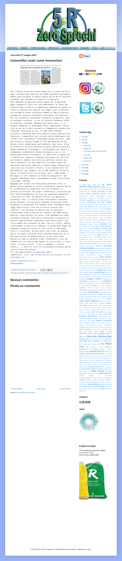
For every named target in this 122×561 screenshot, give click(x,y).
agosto (86, 145)
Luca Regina (108, 294)
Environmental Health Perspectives (99, 255)
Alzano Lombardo (92, 193)
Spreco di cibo (107, 364)
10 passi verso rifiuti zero (89, 185)
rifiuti (102, 344)
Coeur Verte (82, 228)
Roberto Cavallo (84, 351)
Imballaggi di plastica (93, 279)
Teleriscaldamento (105, 373)
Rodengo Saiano (85, 354)
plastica (89, 329)
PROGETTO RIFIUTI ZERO (88, 333)
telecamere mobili (93, 373)
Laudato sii (90, 287)
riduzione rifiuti (95, 344)
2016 (84, 174)
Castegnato (82, 224)
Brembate (103, 213)
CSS (26, 273)
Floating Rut (103, 263)
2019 (84, 165)
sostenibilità (105, 362)
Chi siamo (12, 48)
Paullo (107, 323)
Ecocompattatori (90, 246)
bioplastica (96, 211)
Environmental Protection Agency (89, 257)
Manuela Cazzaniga (85, 298)
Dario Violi (92, 237)
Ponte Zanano (87, 331)
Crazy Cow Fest (106, 233)
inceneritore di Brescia (95, 281)
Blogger (88, 549)
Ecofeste (99, 246)
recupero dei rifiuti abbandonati (102, 339)
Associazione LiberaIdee (86, 204)
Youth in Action (87, 386)
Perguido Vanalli (84, 325)
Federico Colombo (89, 261)
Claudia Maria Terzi (105, 226)
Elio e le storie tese (99, 250)
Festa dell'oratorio (90, 263)
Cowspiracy (97, 233)
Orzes (81, 318)
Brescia (109, 213)
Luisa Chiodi (87, 296)
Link (103, 48)
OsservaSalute (87, 318)
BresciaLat (95, 215)
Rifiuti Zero (53, 48)
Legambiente (83, 290)
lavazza (97, 287)
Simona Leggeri (94, 360)
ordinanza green (107, 316)
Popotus (96, 331)
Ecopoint (85, 48)
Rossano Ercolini (98, 354)
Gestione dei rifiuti (107, 268)
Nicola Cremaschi (97, 312)
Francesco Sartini (84, 266)
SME (100, 362)
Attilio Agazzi (98, 204)
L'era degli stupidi (103, 285)
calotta (90, 217)
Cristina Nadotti (92, 235)
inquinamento (83, 283)
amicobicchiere (83, 196)
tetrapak (91, 375)
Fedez (110, 261)
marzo (85, 155)
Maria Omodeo (103, 301)
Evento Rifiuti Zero (87, 259)
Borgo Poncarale (84, 213)
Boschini (97, 213)
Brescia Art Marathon (85, 215)
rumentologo (108, 353)
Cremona (84, 235)
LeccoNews (108, 287)
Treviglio (101, 380)
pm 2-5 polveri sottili (98, 329)
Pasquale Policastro (90, 323)
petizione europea (96, 325)
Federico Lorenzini (101, 261)
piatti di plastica (89, 327)
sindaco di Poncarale (106, 360)
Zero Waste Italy (102, 388)
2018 (84, 168)
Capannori (88, 222)
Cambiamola (94, 219)
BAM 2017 (91, 206)
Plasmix (109, 327)
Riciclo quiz (108, 341)
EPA (80, 259)
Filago (97, 263)
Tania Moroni (83, 371)
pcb (111, 323)
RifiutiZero (108, 347)
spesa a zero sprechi (85, 364)
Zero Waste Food (69, 48)
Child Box (87, 226)
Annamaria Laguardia (86, 200)
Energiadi (92, 252)
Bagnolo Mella (83, 206)
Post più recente (16, 389)
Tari (89, 371)
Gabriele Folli (85, 268)
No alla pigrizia (90, 314)
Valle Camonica (100, 382)
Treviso (107, 380)
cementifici (21, 273)
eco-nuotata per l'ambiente (104, 243)
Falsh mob (109, 259)
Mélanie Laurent (92, 305)
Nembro (88, 312)
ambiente (103, 193)
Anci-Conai (109, 198)
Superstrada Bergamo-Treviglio (92, 369)
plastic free (82, 329)
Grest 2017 (94, 274)
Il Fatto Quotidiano (106, 276)
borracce (91, 213)
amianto (109, 193)
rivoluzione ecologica (105, 349)
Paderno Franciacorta (104, 321)
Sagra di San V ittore (95, 356)
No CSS (99, 314)
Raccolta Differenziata (99, 336)
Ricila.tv (81, 344)
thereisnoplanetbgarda (85, 378)
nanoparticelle (95, 310)
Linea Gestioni (83, 292)
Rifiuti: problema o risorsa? (95, 347)
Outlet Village (91, 320)
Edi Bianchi (103, 248)
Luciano (81, 296)
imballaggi (82, 279)
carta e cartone (106, 222)
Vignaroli (103, 384)
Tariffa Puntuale (97, 371)
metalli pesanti (102, 305)
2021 (84, 140)
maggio (86, 148)
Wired (80, 386)
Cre (80, 235)
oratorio (100, 316)
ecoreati (97, 248)
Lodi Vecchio (93, 292)
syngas (105, 369)
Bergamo (109, 209)
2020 (84, 143)
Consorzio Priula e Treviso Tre (94, 230)
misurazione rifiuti (99, 307)
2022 (84, 137)
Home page (41, 389)
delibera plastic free (105, 239)
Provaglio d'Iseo (104, 334)
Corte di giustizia (89, 233)
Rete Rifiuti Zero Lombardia (89, 341)
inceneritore (83, 281)
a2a (103, 187)
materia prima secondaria (97, 303)
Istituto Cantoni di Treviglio (97, 283)
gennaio (86, 161)
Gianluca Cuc (101, 270)
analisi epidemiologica (97, 196)
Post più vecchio (65, 389)
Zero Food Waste (99, 386)
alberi (106, 191)
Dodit (101, 241)
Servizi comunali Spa (89, 358)
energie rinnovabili (100, 252)
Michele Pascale (88, 307)
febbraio (86, 158)
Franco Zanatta (94, 266)
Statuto (24, 48)
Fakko (103, 259)
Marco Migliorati (92, 301)
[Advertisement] (40, 366)
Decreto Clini (101, 237)
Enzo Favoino (106, 257)
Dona (95, 48)
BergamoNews (83, 211)
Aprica (106, 200)
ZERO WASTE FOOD (90, 388)
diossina (97, 241)
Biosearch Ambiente (106, 211)
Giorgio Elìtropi (99, 272)
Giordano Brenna (88, 272)
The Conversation (105, 375)
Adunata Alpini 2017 (85, 191)
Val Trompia (92, 382)
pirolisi (105, 327)
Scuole (110, 356)
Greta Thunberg (102, 274)
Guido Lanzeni (97, 276)
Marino (110, 301)
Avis (104, 204)
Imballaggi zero (107, 279)
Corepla (81, 233)
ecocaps (81, 246)
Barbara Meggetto (84, 209)
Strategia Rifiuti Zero (94, 367)
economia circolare (34, 273)
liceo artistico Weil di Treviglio (103, 290)
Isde (88, 283)
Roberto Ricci (108, 351)
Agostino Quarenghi (98, 191)
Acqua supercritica (87, 189)
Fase (80, 261)
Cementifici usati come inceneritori (95, 151)
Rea (91, 339)
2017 (84, 171)
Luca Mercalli (98, 294)
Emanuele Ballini (84, 252)
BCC (92, 209)
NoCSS (105, 314)
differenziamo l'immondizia (86, 241)
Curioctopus (105, 235)
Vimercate (109, 384)
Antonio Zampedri (99, 200)
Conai (81, 230)
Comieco (89, 228)
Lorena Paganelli (104, 292)
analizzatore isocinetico (96, 198)
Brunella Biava (103, 215)
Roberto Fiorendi (97, 351)
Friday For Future (104, 266)
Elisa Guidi (109, 250)
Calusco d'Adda (98, 217)
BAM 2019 (99, 206)
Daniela (85, 237)
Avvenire (109, 204)
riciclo (101, 341)
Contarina (109, 230)
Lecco (102, 287)
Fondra (110, 263)
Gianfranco (93, 270)
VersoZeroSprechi (93, 384)
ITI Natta (81, 285)
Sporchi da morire (97, 364)
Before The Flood (99, 209)
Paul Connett (100, 323)
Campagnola (102, 219)
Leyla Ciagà (91, 290)
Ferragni (81, 263)
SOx (110, 362)
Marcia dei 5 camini (99, 298)
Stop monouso (83, 367)
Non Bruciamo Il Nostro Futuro (58, 273)
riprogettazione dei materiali (88, 349)
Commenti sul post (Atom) (26, 392)
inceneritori (44, 273)
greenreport (87, 274)
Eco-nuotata (92, 243)
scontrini (105, 356)
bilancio (90, 211)
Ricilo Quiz (87, 344)
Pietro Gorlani (99, 327)
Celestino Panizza (93, 224)
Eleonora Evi (89, 250)
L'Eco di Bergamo (91, 285)
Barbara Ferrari (107, 206)
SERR (81, 358)
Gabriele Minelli (93, 268)
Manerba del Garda (106, 296)
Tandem (109, 369)
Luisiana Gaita (96, 296)
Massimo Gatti (83, 303)
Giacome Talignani (84, 270)
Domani (105, 241)
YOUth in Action (38, 48)
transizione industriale (92, 380)
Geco (99, 268)
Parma (81, 323)
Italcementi (108, 283)
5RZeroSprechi (94, 187)
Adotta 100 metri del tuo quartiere (102, 189)
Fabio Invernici (97, 259)
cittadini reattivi (94, 226)
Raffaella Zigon (84, 339)
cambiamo (87, 219)
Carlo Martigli (96, 222)
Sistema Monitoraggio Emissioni (88, 362)
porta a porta (106, 331)
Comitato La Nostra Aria (102, 228)
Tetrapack (82, 375)
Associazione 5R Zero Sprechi (99, 202)
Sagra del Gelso (84, 356)
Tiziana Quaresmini (98, 378)
